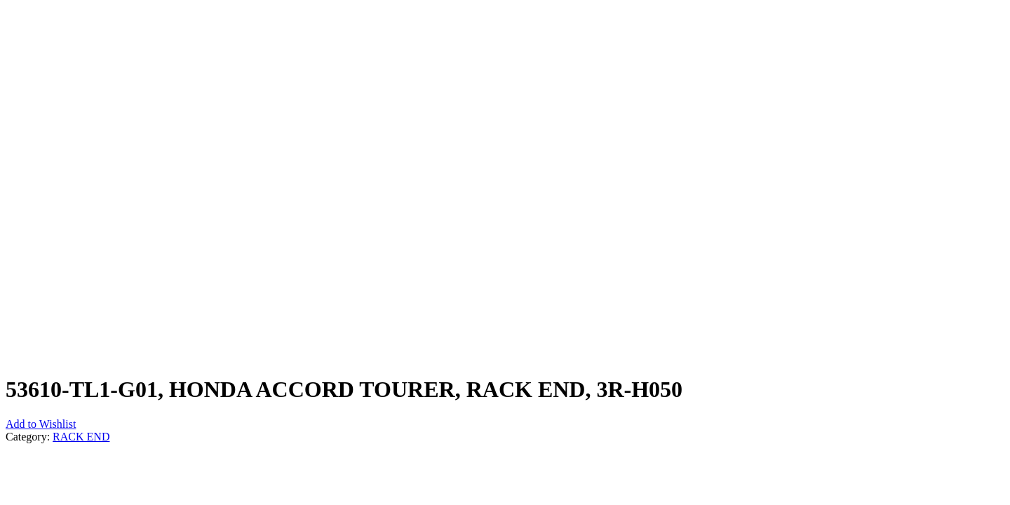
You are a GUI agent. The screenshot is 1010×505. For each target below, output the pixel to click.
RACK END (81, 437)
